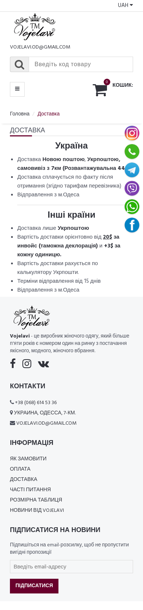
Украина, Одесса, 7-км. (45, 413)
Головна (19, 114)
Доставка (23, 479)
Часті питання (30, 490)
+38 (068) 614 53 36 (36, 403)
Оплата (20, 469)
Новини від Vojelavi (37, 510)
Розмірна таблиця (36, 500)
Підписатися (34, 586)
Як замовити (28, 459)
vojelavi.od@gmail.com (40, 47)
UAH (125, 5)
